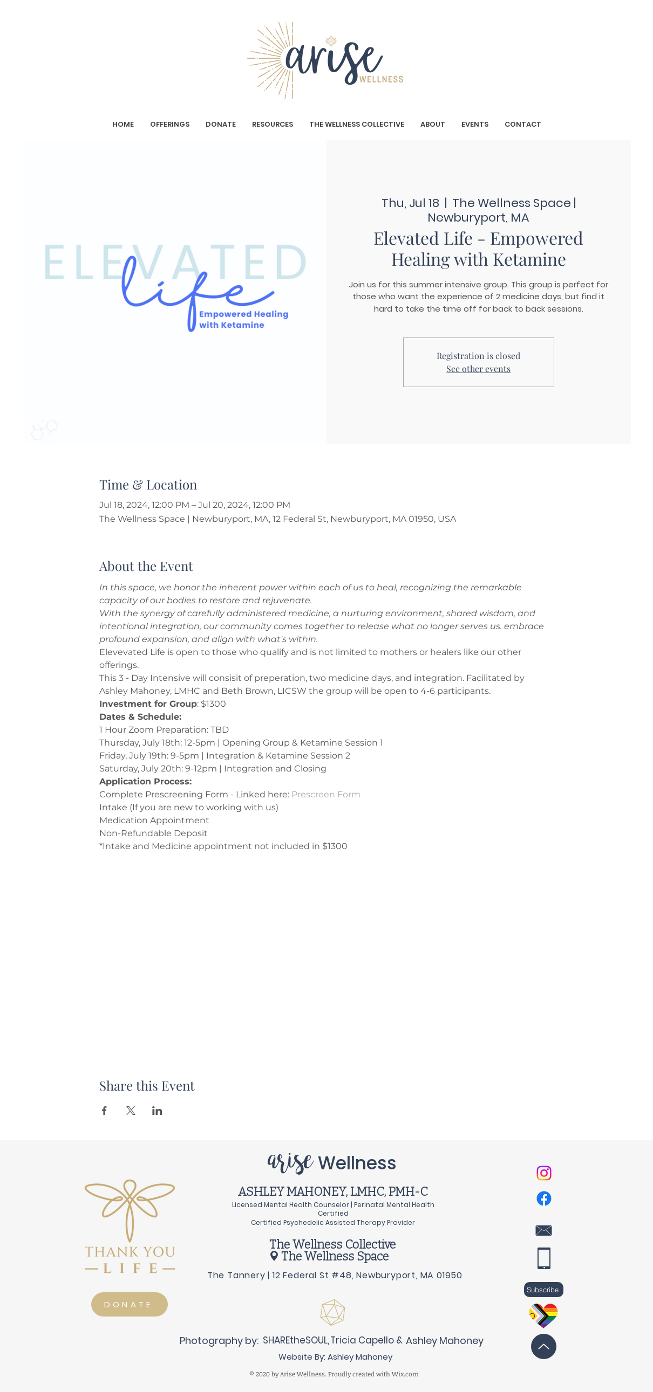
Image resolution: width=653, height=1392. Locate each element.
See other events (478, 368)
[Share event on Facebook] (104, 1110)
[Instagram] (544, 1173)
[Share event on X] (131, 1110)
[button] (170, 124)
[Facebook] (544, 1198)
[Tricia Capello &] (366, 1340)
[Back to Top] (543, 1346)
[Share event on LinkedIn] (157, 1110)
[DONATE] (129, 1304)
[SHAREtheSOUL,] (295, 1340)
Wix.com (405, 1373)
